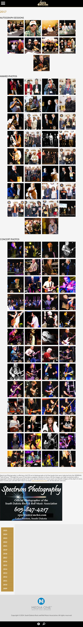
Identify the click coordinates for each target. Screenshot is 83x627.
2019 (5, 550)
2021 (5, 546)
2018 (5, 554)
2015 (5, 565)
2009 (5, 588)
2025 (5, 530)
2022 (5, 542)
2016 (5, 561)
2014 (5, 569)
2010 (5, 585)
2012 (5, 577)
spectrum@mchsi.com (39, 480)
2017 (5, 557)
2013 (5, 573)
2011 (5, 581)
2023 (5, 538)
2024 (5, 534)
